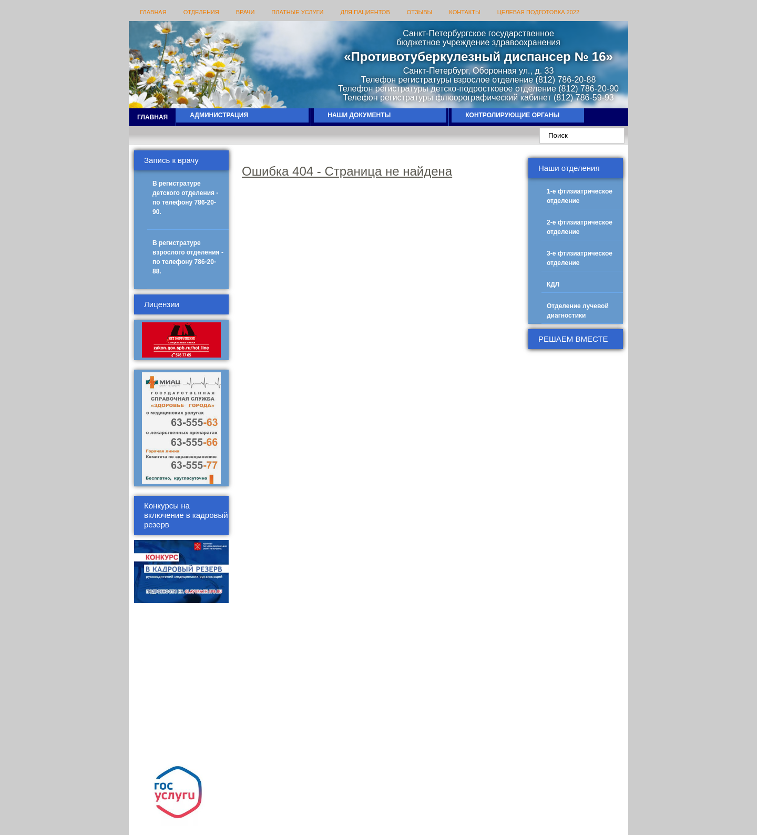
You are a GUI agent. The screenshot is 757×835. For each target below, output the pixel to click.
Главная (153, 12)
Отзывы (420, 12)
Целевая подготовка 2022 (538, 12)
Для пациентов (365, 12)
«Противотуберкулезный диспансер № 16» (478, 56)
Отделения (201, 12)
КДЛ (553, 284)
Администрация (219, 115)
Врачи (245, 12)
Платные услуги (297, 12)
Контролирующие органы (512, 115)
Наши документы (359, 115)
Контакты (464, 12)
